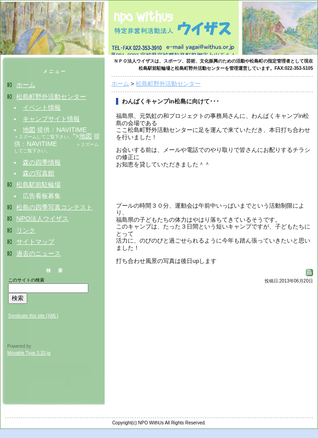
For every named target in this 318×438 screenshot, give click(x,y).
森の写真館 (38, 173)
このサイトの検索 (26, 279)
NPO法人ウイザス (42, 218)
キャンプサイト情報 (51, 118)
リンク (25, 230)
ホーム (120, 83)
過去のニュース (38, 253)
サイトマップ (35, 241)
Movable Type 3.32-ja (28, 352)
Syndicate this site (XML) (33, 315)
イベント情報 (42, 107)
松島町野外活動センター (168, 83)
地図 (29, 129)
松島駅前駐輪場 (38, 184)
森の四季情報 (42, 162)
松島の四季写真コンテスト (54, 207)
